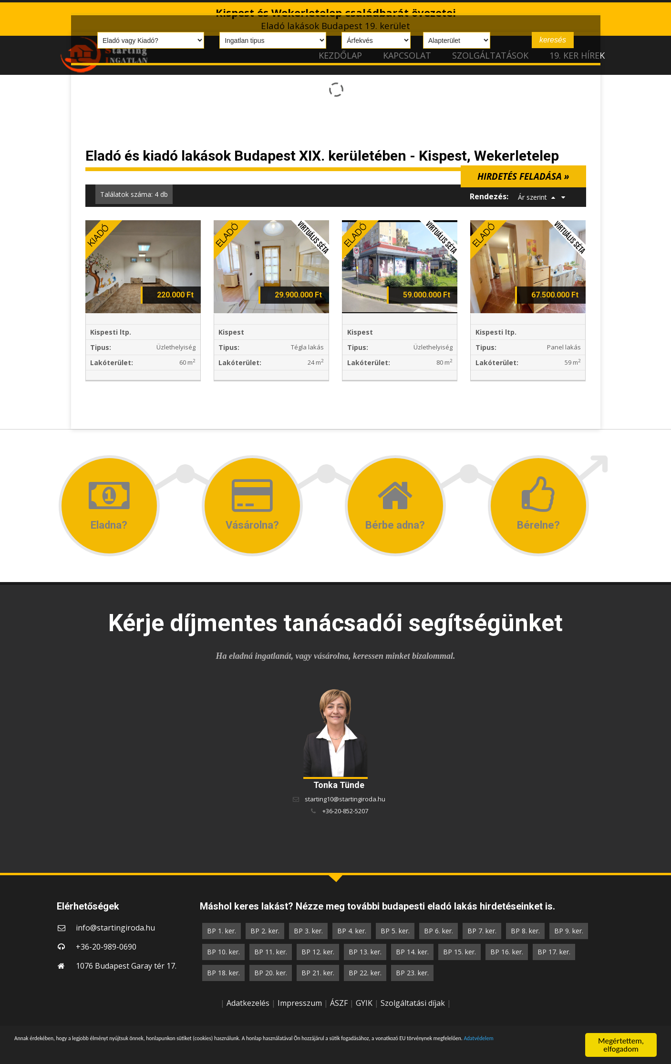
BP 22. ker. (365, 972)
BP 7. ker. (481, 930)
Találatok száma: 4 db (134, 194)
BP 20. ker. (270, 972)
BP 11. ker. (270, 951)
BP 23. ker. (412, 972)
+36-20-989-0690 (106, 946)
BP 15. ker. (459, 951)
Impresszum (300, 1003)
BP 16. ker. (506, 951)
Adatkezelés (248, 1003)
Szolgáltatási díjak (413, 1003)
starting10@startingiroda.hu (345, 799)
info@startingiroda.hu (115, 927)
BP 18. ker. (223, 972)
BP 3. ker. (308, 930)
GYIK (364, 1003)
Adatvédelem (131, 1050)
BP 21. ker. (317, 972)
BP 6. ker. (438, 930)
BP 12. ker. (317, 951)
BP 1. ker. (221, 930)
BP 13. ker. (365, 951)
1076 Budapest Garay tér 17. (126, 966)
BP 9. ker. (568, 930)
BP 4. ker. (351, 930)
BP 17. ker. (553, 951)
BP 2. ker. (264, 930)
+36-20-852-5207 (345, 811)
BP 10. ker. (223, 951)
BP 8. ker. (525, 930)
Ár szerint (532, 197)
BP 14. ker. (412, 951)
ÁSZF (339, 1003)
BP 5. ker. (395, 930)
